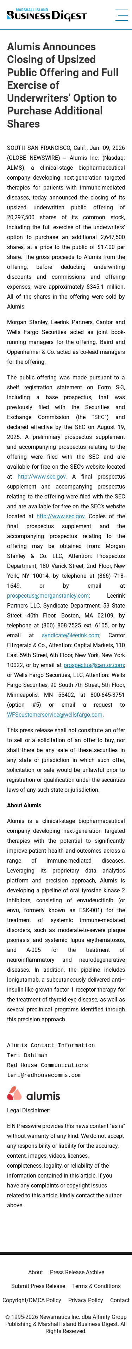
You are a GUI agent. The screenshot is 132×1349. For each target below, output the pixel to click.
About (35, 1272)
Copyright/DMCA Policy (31, 1300)
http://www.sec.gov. (42, 476)
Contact (120, 1300)
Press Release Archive (77, 1272)
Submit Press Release (38, 1286)
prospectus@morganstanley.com (48, 595)
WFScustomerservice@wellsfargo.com (54, 714)
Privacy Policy (85, 1300)
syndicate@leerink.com (70, 635)
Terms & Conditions (96, 1286)
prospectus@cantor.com (94, 665)
